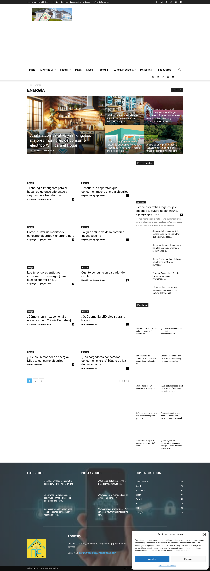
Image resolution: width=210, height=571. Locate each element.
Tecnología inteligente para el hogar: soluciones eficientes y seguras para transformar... (47, 191)
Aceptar (152, 559)
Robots (65, 69)
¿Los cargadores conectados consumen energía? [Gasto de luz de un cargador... (103, 360)
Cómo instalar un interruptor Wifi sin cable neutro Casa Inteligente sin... (113, 512)
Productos (165, 69)
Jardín (78, 69)
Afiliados (86, 2)
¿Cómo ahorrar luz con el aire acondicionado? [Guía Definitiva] (49, 318)
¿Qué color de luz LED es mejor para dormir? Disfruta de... (146, 331)
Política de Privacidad (167, 566)
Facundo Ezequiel (89, 324)
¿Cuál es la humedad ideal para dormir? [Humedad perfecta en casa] (172, 388)
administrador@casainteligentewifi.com (97, 552)
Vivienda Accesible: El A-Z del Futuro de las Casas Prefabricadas (166, 276)
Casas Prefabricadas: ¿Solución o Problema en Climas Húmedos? (167, 262)
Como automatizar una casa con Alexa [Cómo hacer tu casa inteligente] (171, 415)
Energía (31, 183)
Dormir (105, 69)
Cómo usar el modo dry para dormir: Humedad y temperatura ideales (171, 358)
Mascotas (147, 69)
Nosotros (64, 2)
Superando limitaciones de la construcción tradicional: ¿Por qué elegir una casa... (166, 234)
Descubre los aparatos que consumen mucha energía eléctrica (104, 189)
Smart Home (48, 69)
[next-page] (41, 380)
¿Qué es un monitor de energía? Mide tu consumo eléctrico (48, 358)
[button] (204, 534)
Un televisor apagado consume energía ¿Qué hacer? (145, 443)
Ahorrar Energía (125, 69)
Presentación (75, 2)
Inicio (56, 2)
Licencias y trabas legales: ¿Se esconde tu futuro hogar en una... (157, 209)
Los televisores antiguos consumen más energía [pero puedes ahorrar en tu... (46, 276)
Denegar (188, 559)
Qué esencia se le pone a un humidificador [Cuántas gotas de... (147, 415)
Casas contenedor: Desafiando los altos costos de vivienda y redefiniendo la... (167, 248)
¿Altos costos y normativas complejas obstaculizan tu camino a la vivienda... (165, 290)
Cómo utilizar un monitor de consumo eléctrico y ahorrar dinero (50, 233)
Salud (90, 69)
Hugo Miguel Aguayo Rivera (42, 150)
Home (29, 85)
